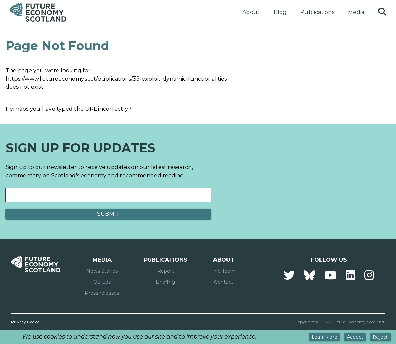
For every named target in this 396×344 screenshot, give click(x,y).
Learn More (324, 337)
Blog (280, 12)
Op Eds (102, 282)
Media (356, 12)
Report (165, 271)
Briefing (165, 282)
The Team (223, 271)
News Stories (102, 271)
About (251, 12)
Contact (223, 282)
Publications (317, 12)
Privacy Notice (25, 321)
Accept (355, 337)
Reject (380, 337)
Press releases (102, 293)
